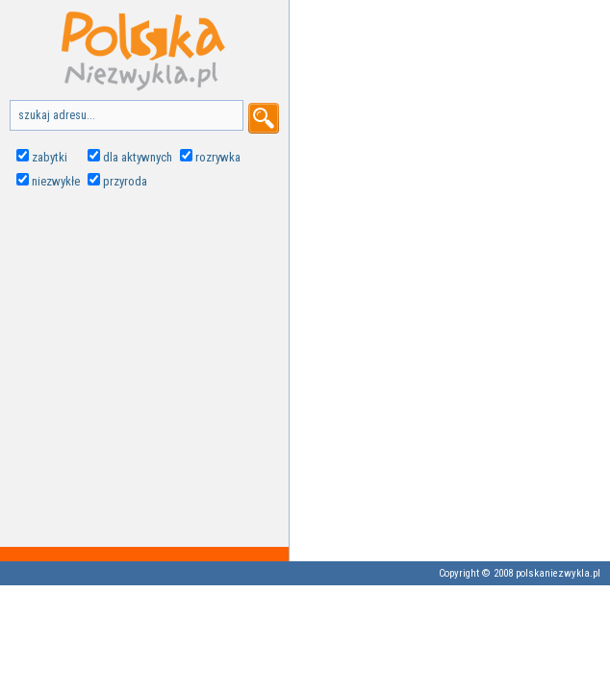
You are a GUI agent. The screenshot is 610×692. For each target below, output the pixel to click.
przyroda (125, 181)
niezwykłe (56, 181)
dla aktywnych (137, 157)
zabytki (49, 157)
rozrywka (218, 157)
